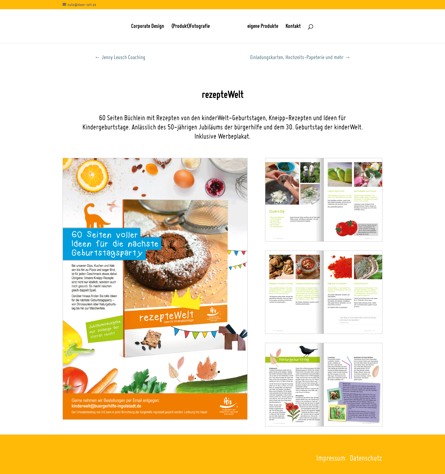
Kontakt (293, 26)
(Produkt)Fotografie (190, 26)
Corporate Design (147, 26)
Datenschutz (366, 457)
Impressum (330, 457)
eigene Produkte (262, 26)
